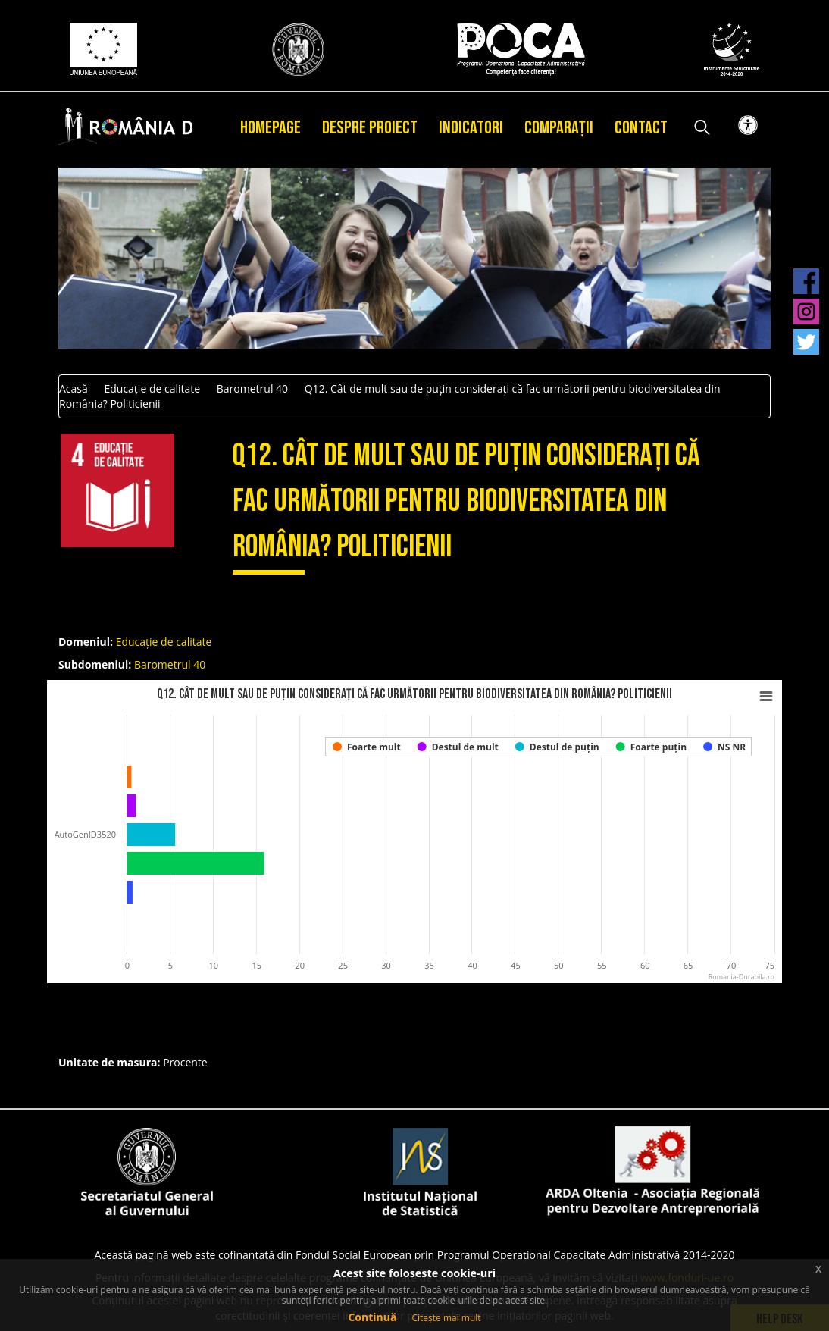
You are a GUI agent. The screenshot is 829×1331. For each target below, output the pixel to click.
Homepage (270, 128)
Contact (641, 128)
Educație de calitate (152, 388)
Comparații (558, 128)
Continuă (372, 1317)
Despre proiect (370, 128)
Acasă (73, 388)
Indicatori (471, 128)
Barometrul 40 (252, 388)
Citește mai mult (445, 1317)
